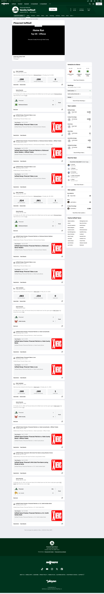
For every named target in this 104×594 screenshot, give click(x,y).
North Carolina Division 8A (73, 94)
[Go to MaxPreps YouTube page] (47, 569)
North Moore (82, 225)
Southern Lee (82, 238)
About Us (22, 574)
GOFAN (9, 1)
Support (81, 574)
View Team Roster (79, 184)
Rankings (58, 15)
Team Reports (18, 122)
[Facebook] (101, 1)
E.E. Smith (19, 493)
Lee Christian (70, 243)
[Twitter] (97, 1)
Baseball (26, 4)
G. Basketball (43, 4)
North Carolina (71, 90)
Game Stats (15, 84)
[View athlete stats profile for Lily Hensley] (73, 208)
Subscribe (35, 574)
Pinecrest (19, 100)
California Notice (60, 574)
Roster (38, 15)
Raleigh (69, 97)
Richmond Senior (37, 75)
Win (53, 489)
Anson (69, 223)
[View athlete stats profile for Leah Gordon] (73, 202)
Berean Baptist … (71, 227)
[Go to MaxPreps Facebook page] (62, 569)
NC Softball (23, 19)
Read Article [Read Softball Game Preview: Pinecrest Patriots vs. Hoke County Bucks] (16, 351)
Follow (53, 9)
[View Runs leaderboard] (85, 202)
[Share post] (62, 84)
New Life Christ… (83, 223)
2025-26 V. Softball (19, 15)
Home (28, 15)
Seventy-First (82, 236)
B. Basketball (34, 4)
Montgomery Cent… (84, 221)
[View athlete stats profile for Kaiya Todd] (73, 195)
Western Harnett (83, 243)
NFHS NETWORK (17, 1)
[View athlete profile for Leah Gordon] (79, 131)
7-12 (26, 216)
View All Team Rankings (79, 100)
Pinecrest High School (52, 544)
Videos (42, 15)
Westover (82, 245)
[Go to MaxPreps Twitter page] (57, 569)
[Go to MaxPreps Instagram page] (52, 569)
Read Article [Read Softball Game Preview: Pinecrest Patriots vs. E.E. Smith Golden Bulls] (16, 523)
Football (20, 4)
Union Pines (82, 240)
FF (53, 493)
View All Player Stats (79, 152)
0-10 (26, 95)
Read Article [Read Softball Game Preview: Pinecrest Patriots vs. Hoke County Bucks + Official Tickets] (16, 447)
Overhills (82, 227)
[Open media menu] (93, 4)
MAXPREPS (4, 1)
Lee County (70, 245)
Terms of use (51, 574)
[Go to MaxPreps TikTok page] (42, 569)
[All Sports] (50, 4)
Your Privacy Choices (72, 574)
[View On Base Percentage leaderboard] (85, 208)
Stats (47, 15)
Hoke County (36, 291)
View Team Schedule (79, 80)
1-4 (23, 407)
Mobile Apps (29, 574)
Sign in (98, 4)
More (71, 15)
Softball (14, 4)
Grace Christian (71, 234)
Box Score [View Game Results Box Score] (15, 109)
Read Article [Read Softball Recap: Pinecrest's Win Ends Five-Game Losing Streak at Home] (16, 473)
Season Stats (23, 84)
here (87, 161)
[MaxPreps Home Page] (14, 19)
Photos (63, 15)
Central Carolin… (71, 229)
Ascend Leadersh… (72, 225)
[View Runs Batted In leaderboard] (85, 195)
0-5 (23, 312)
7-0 (28, 484)
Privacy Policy (43, 574)
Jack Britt (70, 238)
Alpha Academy (71, 221)
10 (53, 104)
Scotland (81, 234)
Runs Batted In (70, 193)
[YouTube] (91, 1)
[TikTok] (87, 1)
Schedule (33, 15)
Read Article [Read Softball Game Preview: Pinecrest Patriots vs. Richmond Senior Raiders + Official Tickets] (16, 161)
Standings (52, 15)
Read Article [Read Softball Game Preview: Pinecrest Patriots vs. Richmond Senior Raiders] (16, 256)
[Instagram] (94, 1)
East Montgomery (71, 232)
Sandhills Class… (83, 232)
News (67, 15)
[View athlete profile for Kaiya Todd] (79, 110)
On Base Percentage (71, 206)
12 (53, 226)
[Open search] (90, 4)
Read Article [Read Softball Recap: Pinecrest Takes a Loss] (16, 135)
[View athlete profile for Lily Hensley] (79, 117)
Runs (68, 199)
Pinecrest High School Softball (32, 19)
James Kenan (71, 240)
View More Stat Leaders (79, 212)
